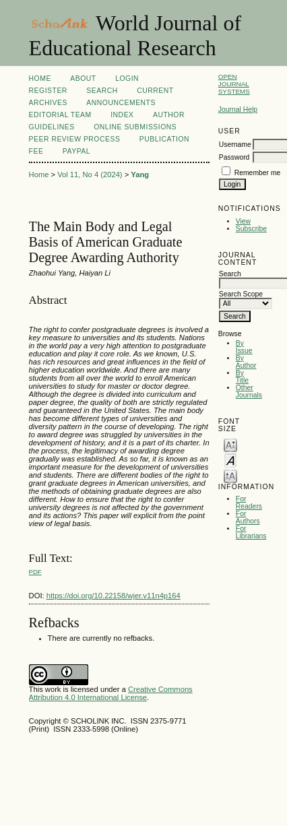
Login (127, 78)
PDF (35, 571)
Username (235, 144)
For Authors (248, 517)
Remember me (257, 173)
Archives (48, 102)
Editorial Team (60, 115)
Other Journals (249, 391)
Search (101, 90)
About (83, 78)
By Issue (244, 347)
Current (155, 90)
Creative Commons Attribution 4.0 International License (111, 693)
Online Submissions (135, 127)
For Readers (249, 502)
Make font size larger (230, 475)
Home (40, 78)
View (243, 221)
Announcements (121, 102)
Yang (140, 174)
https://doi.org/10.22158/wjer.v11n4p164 (113, 596)
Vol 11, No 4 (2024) (89, 174)
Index (121, 115)
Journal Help (237, 109)
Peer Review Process (75, 139)
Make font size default (230, 460)
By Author (246, 361)
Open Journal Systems (234, 84)
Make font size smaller (230, 444)
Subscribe (251, 228)
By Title (242, 376)
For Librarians (251, 532)
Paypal (76, 151)
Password (234, 157)
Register (48, 90)
